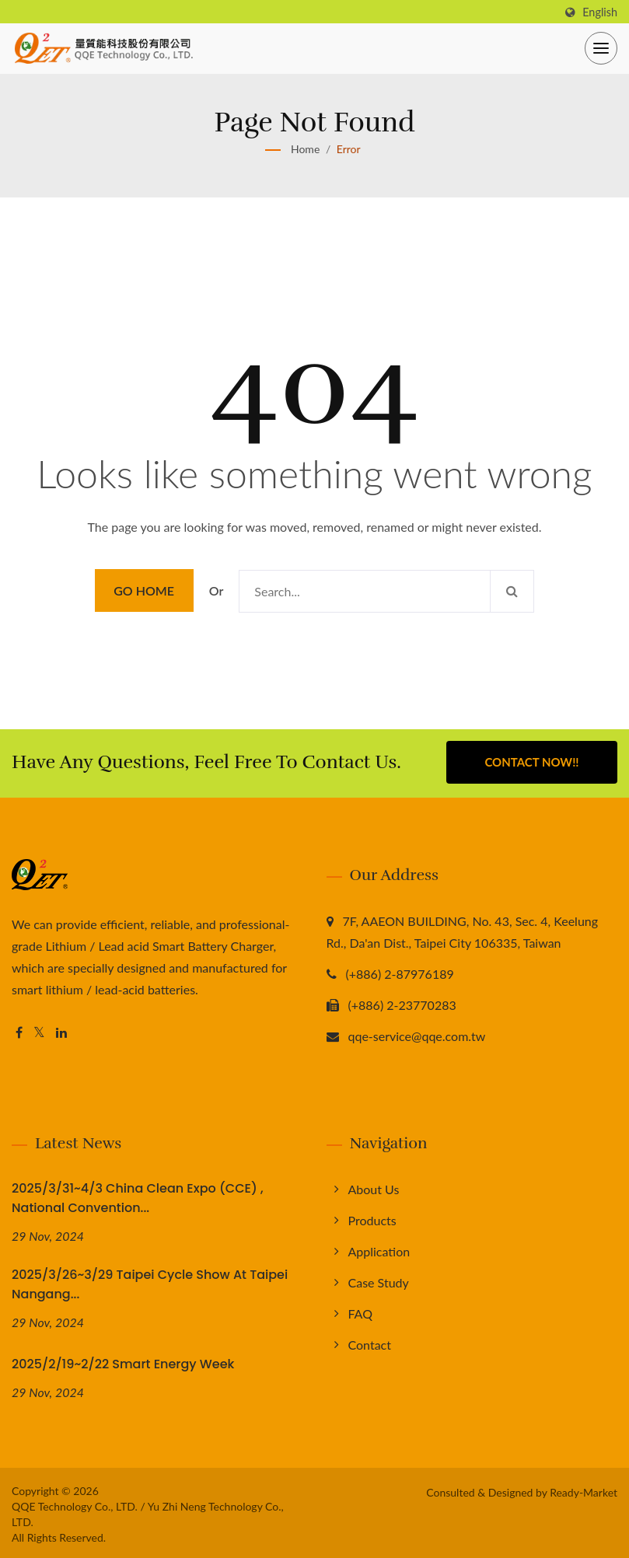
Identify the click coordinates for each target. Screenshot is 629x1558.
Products (372, 1217)
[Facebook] (19, 1030)
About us (374, 1186)
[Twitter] (39, 1030)
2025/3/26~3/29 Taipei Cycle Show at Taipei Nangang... (150, 1282)
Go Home (144, 590)
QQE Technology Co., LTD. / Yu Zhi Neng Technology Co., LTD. (148, 1511)
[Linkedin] (61, 1030)
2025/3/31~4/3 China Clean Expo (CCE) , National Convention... (138, 1195)
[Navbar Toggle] (601, 48)
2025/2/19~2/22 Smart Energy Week (123, 1362)
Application (379, 1249)
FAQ (360, 1311)
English (599, 12)
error (349, 148)
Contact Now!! (531, 762)
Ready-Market (583, 1489)
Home (305, 148)
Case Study (378, 1280)
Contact (369, 1342)
